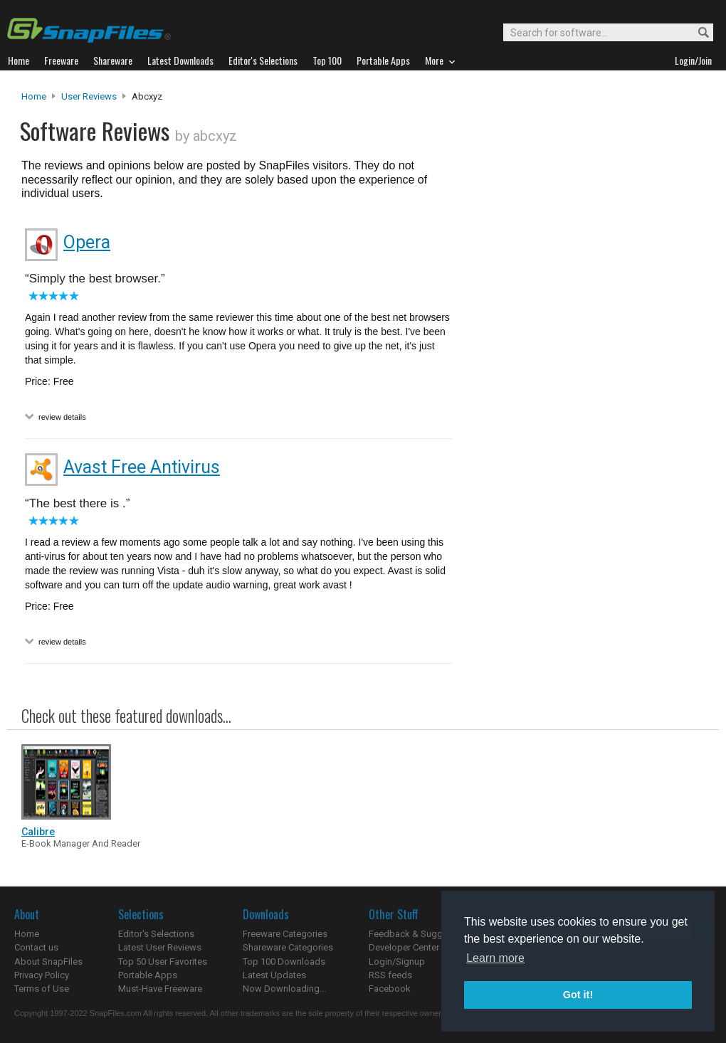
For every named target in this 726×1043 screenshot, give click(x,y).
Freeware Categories (285, 933)
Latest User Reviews (159, 947)
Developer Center (404, 947)
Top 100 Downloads (284, 961)
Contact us (36, 947)
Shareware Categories (288, 947)
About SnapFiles (48, 961)
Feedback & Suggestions (421, 933)
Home (33, 96)
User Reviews (89, 96)
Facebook (390, 988)
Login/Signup (397, 961)
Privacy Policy (41, 975)
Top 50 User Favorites (162, 961)
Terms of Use (41, 988)
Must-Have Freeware (160, 988)
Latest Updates (274, 975)
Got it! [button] (578, 994)
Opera (86, 242)
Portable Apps (147, 975)
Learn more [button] (495, 958)
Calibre (38, 831)
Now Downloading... (284, 988)
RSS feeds (390, 975)
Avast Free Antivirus (141, 467)
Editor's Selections (156, 933)
